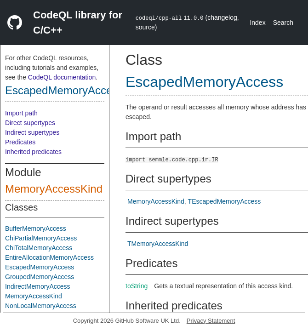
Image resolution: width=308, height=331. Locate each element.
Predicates (20, 142)
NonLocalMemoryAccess (40, 305)
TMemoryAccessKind (157, 243)
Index (257, 22)
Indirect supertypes (32, 132)
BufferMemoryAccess (35, 228)
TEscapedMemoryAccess (224, 201)
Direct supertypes (30, 122)
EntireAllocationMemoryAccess (49, 257)
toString (136, 286)
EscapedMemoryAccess (64, 90)
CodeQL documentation (62, 77)
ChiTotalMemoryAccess (38, 247)
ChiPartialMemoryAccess (41, 238)
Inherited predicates (33, 151)
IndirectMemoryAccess (37, 286)
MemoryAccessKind (54, 189)
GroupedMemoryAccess (39, 276)
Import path (21, 113)
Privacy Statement (211, 320)
